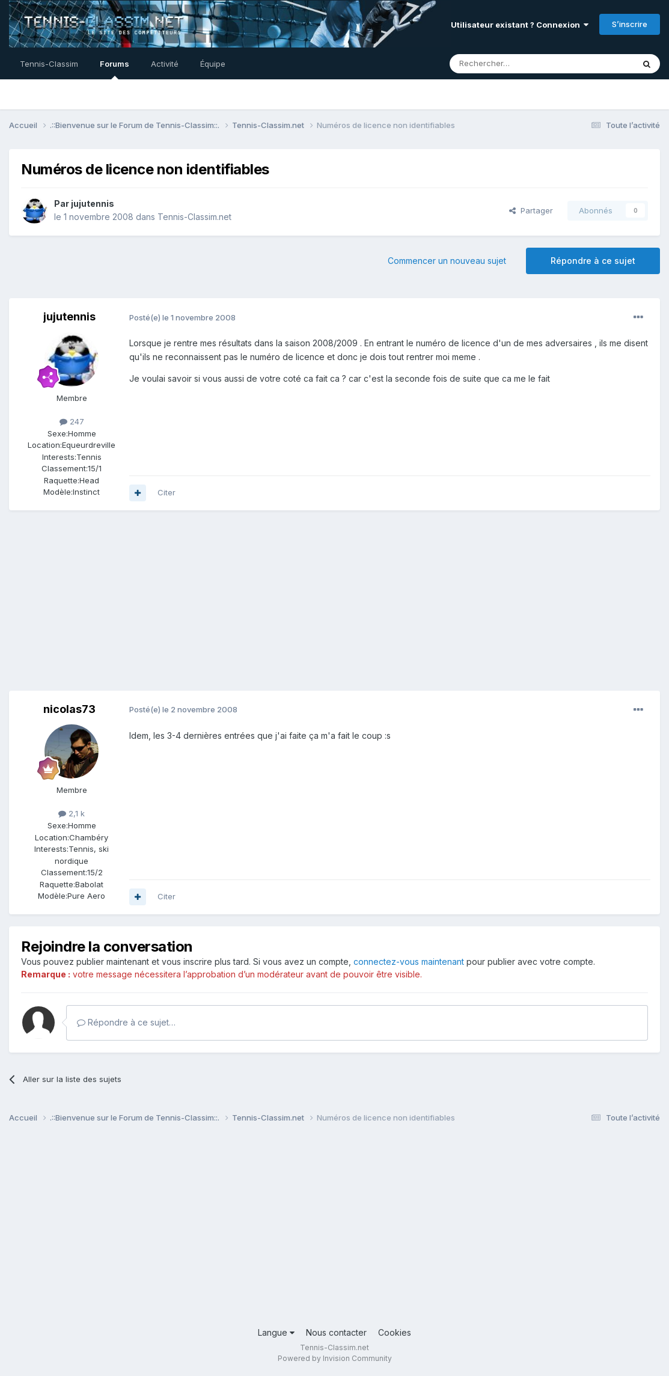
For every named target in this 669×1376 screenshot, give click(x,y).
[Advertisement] (228, 606)
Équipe (212, 64)
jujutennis (92, 203)
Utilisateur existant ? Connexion (519, 24)
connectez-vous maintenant (408, 961)
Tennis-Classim (49, 64)
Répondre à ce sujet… (126, 1022)
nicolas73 (69, 709)
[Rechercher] (515, 63)
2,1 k (71, 813)
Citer (166, 492)
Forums (114, 69)
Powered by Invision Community (335, 1358)
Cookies (394, 1332)
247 (72, 421)
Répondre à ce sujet (593, 260)
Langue (276, 1332)
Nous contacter (336, 1332)
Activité (165, 64)
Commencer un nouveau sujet (447, 260)
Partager (531, 210)
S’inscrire (629, 24)
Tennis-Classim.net (194, 217)
